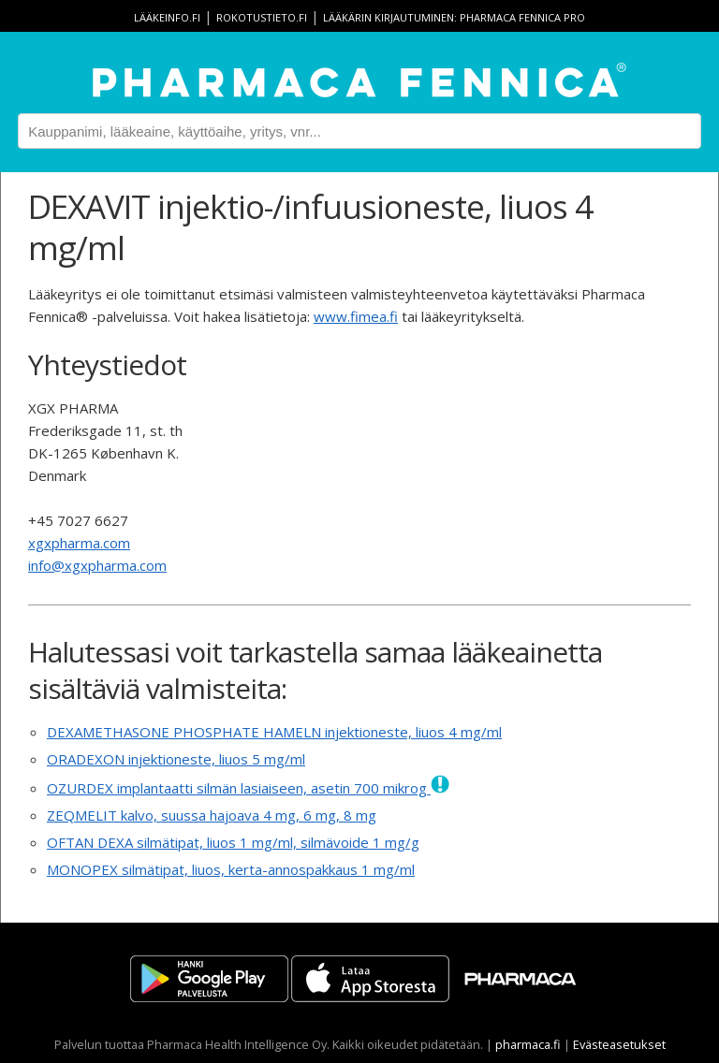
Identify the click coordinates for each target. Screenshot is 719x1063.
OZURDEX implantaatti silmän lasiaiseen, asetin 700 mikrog (248, 788)
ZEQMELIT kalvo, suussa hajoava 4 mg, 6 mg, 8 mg (211, 815)
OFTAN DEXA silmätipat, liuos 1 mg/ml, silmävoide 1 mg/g (233, 842)
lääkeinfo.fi (167, 17)
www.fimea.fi (356, 316)
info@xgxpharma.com (97, 565)
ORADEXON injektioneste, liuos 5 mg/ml (176, 759)
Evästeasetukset (619, 1044)
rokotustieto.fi (261, 17)
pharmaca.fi (528, 1044)
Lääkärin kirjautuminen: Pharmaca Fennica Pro (454, 17)
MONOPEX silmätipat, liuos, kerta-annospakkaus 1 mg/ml (231, 869)
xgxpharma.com (79, 542)
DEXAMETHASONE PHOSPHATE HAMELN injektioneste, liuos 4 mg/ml (274, 731)
